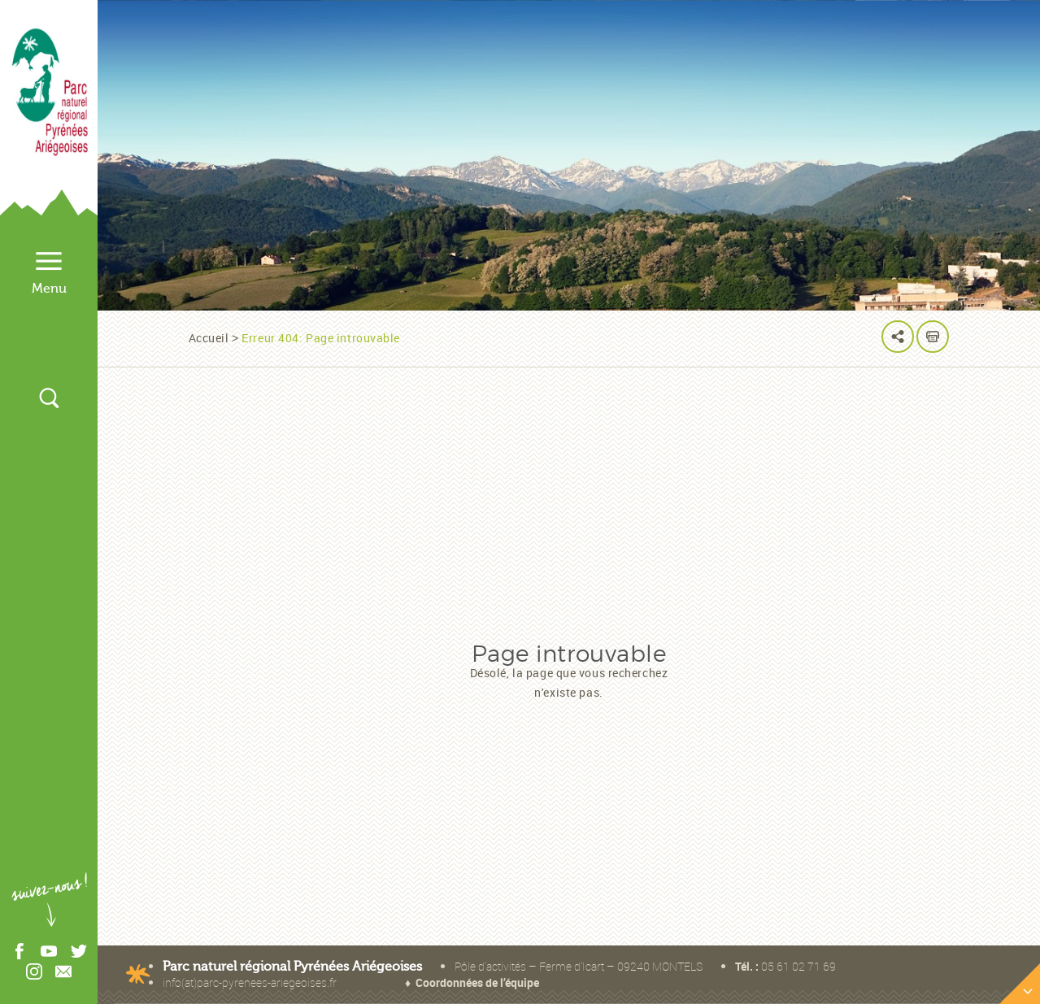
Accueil (209, 338)
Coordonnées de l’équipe (477, 982)
